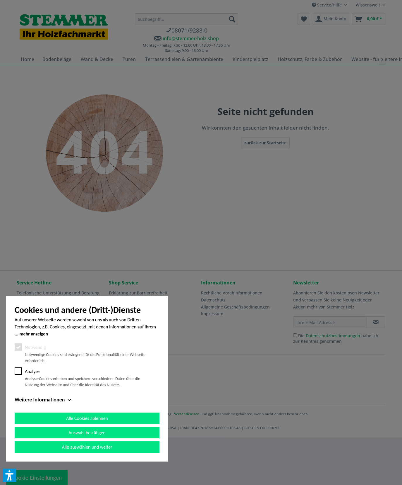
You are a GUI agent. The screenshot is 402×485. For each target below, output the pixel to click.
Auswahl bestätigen (86, 432)
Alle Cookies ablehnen (87, 418)
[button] (9, 475)
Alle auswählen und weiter (87, 447)
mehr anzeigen (33, 334)
